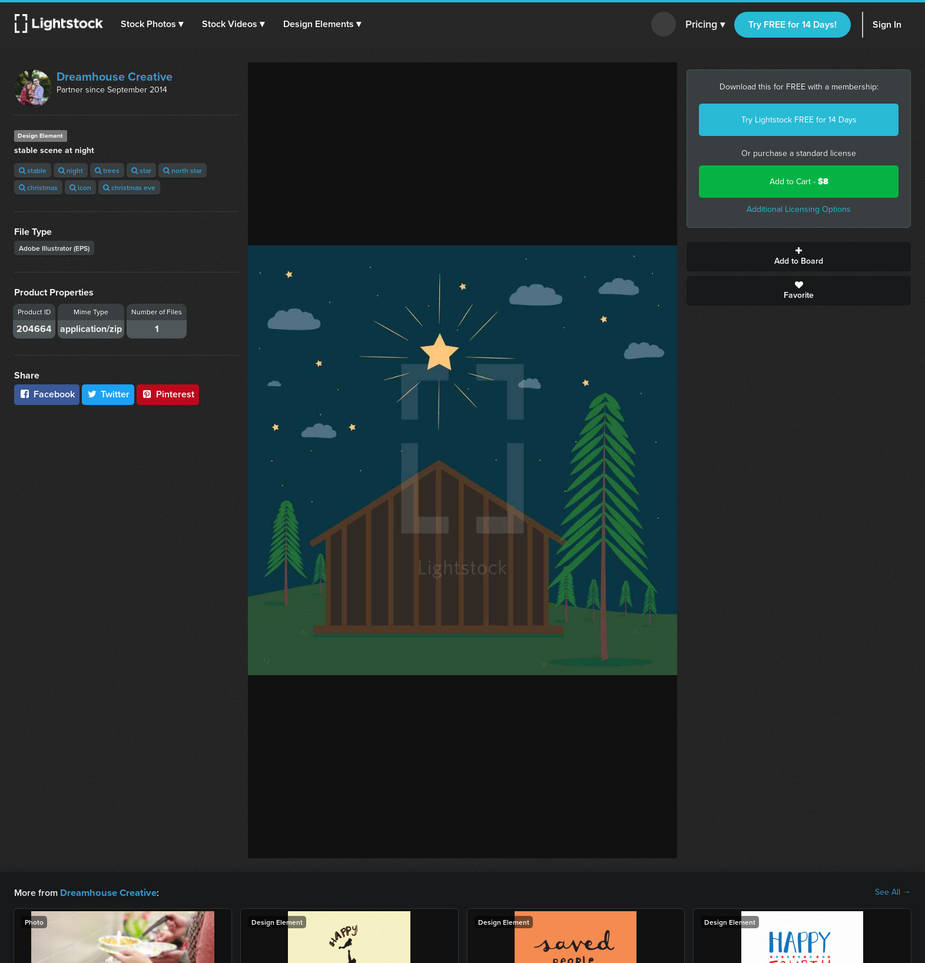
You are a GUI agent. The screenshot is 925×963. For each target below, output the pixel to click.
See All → (893, 892)
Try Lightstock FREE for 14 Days (799, 120)
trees (107, 170)
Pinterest (167, 394)
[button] (152, 24)
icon (80, 187)
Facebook (47, 394)
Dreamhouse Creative (115, 76)
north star (182, 170)
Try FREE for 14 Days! (792, 24)
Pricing (705, 25)
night (70, 170)
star (141, 170)
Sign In (887, 24)
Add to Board (799, 257)
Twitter (108, 394)
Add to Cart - (799, 181)
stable (33, 170)
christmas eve (129, 187)
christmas (38, 187)
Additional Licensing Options (799, 209)
